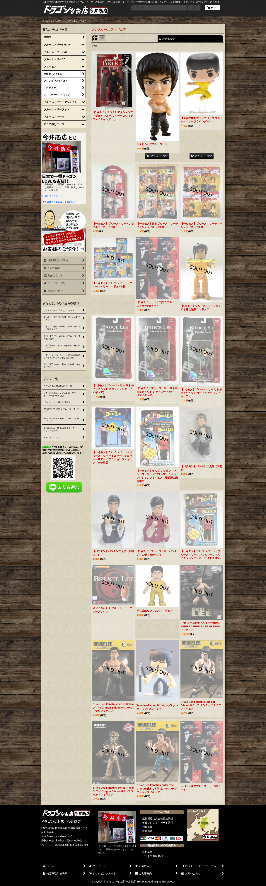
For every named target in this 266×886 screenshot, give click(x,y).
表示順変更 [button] (167, 38)
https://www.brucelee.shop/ (56, 836)
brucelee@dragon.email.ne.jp (72, 844)
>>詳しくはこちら (51, 196)
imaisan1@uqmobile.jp (69, 840)
